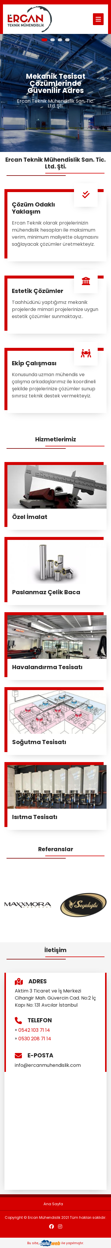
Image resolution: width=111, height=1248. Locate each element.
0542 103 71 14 (34, 1030)
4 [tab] (67, 39)
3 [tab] (60, 39)
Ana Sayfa (53, 1203)
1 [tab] (44, 39)
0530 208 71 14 (34, 1038)
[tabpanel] (55, 93)
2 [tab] (52, 39)
